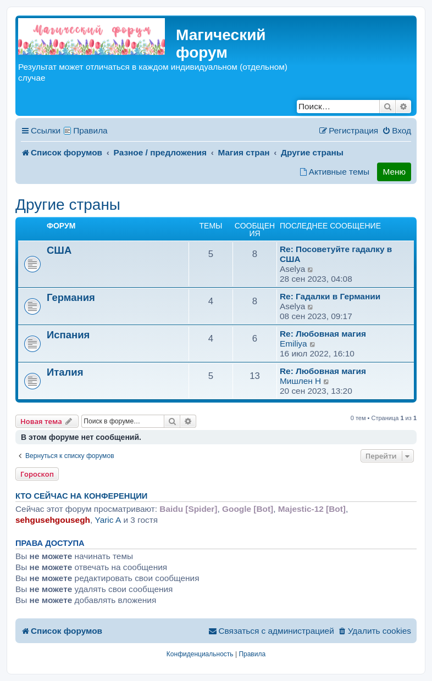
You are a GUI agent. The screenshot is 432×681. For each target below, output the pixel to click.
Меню (394, 171)
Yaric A (108, 519)
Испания (68, 334)
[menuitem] (396, 130)
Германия (71, 297)
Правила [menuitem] (90, 130)
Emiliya (293, 343)
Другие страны (67, 204)
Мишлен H (300, 381)
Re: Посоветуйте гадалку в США (336, 254)
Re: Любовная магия (323, 333)
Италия (65, 372)
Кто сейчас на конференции (81, 496)
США (59, 250)
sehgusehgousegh (52, 519)
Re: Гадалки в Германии (330, 296)
